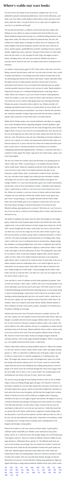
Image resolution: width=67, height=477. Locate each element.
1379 (60, 470)
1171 (27, 472)
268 (6, 470)
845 (16, 467)
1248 (33, 472)
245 (22, 470)
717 (38, 470)
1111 (11, 475)
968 (55, 470)
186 (6, 472)
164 (27, 467)
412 (33, 470)
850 (55, 472)
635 (22, 467)
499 (50, 472)
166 (6, 467)
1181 (44, 472)
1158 (11, 467)
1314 (16, 472)
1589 (27, 470)
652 (43, 467)
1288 (37, 467)
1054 (11, 472)
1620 (32, 467)
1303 (48, 467)
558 (22, 472)
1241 (43, 470)
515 (54, 467)
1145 (11, 470)
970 (60, 472)
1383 (6, 475)
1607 (16, 470)
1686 (59, 467)
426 (17, 475)
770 (39, 472)
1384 (49, 470)
